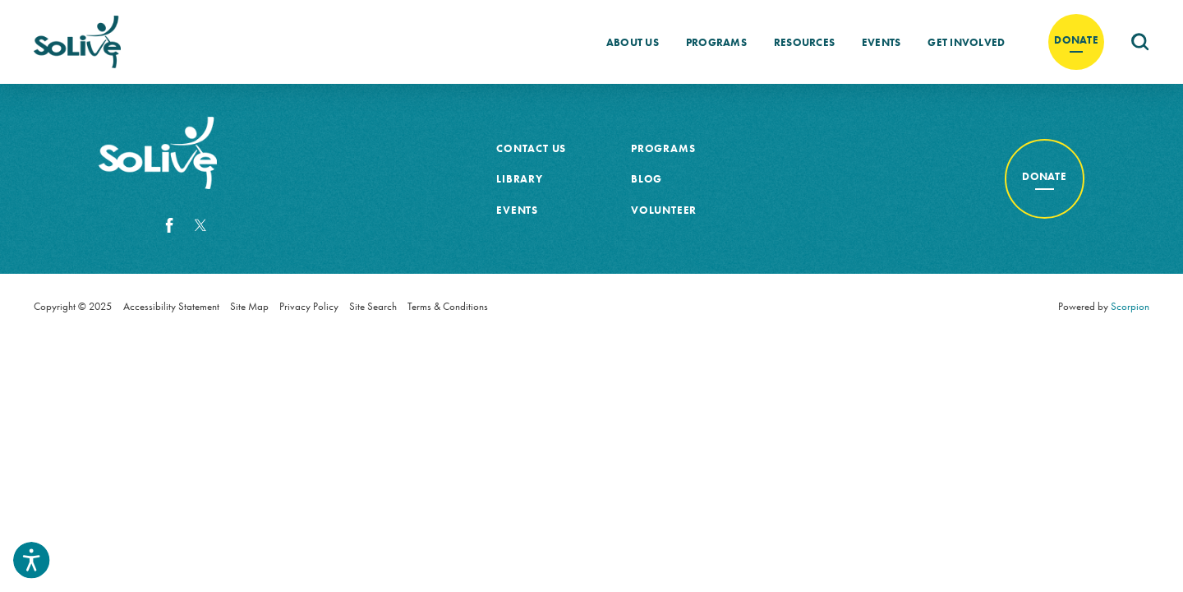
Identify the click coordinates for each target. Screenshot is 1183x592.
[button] (31, 560)
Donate (1076, 40)
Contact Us (531, 148)
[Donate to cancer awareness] (1044, 179)
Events (881, 42)
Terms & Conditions (447, 306)
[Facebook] (169, 225)
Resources (804, 42)
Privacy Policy (308, 306)
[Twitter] (201, 225)
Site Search (373, 306)
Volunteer (664, 210)
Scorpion (1130, 306)
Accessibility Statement (171, 306)
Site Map (249, 306)
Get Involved (966, 42)
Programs (716, 42)
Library (519, 179)
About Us (632, 42)
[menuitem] (632, 42)
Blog (646, 179)
